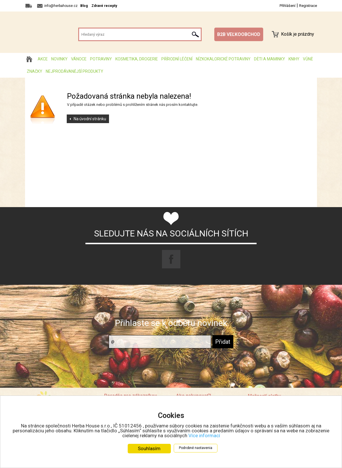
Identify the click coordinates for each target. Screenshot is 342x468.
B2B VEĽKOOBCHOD (238, 34)
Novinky (59, 59)
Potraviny (101, 59)
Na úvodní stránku (90, 118)
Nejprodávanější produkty (74, 71)
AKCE (43, 59)
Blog (84, 6)
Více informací (204, 435)
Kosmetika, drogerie (136, 59)
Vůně (308, 59)
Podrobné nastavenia (195, 448)
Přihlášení (287, 5)
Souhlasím (149, 448)
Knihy (293, 59)
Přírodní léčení (176, 59)
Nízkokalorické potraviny (223, 59)
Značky (34, 71)
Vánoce (79, 59)
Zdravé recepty (104, 6)
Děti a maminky (269, 59)
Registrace (308, 5)
